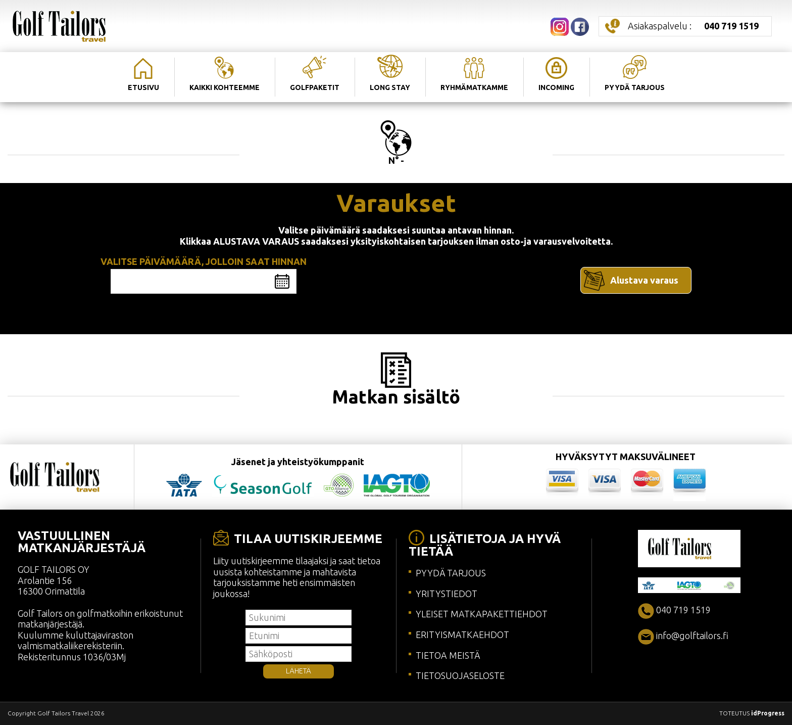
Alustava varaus (644, 280)
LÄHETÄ (298, 671)
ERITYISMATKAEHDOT (462, 634)
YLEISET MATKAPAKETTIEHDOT (482, 614)
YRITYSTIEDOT (446, 593)
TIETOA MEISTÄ (448, 655)
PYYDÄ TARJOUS (451, 573)
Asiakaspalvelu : (693, 26)
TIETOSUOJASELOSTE (460, 675)
